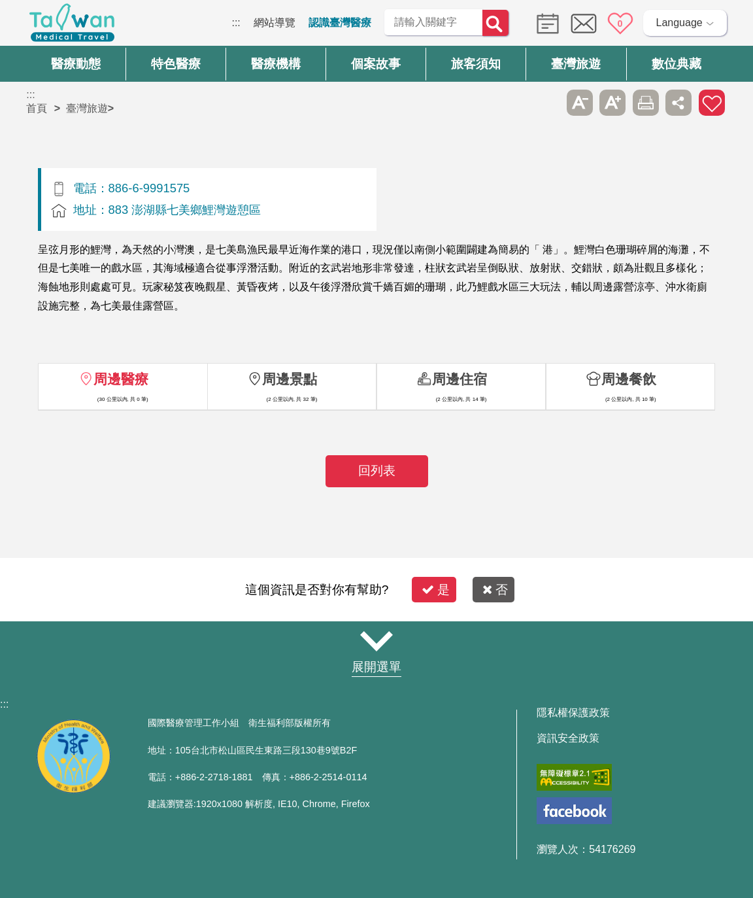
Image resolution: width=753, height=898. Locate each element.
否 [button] (495, 589)
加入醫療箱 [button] (712, 103)
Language (679, 22)
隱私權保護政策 (573, 713)
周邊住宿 (459, 379)
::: (235, 22)
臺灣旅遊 (87, 108)
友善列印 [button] (646, 103)
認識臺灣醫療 (340, 22)
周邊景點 (289, 379)
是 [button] (436, 589)
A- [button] (580, 103)
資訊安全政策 (568, 738)
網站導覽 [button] (376, 641)
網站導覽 (274, 22)
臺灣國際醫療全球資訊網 (71, 26)
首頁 (36, 108)
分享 (678, 103)
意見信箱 (584, 23)
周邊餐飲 (628, 379)
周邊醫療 (120, 379)
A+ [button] (612, 103)
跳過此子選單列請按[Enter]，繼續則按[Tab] (546, 103)
